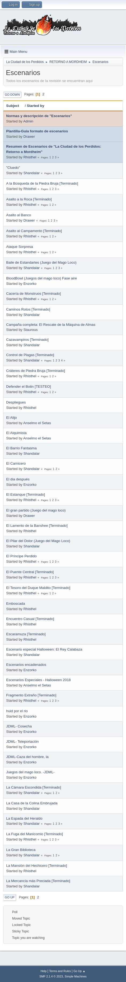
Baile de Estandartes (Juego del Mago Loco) (41, 262)
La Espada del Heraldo (24, 818)
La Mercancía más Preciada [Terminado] (38, 881)
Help (44, 971)
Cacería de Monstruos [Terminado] (33, 294)
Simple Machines (76, 976)
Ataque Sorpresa (19, 247)
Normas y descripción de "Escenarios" (39, 116)
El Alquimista (16, 433)
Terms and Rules (60, 971)
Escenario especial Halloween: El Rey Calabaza (44, 649)
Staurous (30, 330)
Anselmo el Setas (37, 423)
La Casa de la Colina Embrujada (32, 803)
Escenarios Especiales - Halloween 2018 (38, 680)
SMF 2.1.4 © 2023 (51, 976)
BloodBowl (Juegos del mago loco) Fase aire (41, 278)
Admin (28, 121)
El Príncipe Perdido (21, 556)
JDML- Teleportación (22, 742)
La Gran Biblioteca (21, 850)
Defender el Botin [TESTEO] (28, 386)
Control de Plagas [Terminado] (30, 355)
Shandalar (31, 173)
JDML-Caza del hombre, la (27, 757)
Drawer (29, 137)
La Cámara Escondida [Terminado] (33, 787)
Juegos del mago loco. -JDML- (30, 772)
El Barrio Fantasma (21, 448)
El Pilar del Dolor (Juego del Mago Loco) (38, 541)
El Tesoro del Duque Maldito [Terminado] (38, 588)
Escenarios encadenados (26, 665)
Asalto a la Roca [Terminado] (29, 199)
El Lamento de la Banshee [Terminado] (37, 526)
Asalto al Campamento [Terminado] (34, 231)
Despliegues (16, 402)
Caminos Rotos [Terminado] (28, 309)
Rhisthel (29, 157)
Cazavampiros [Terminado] (27, 340)
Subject (15, 106)
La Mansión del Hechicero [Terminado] (36, 866)
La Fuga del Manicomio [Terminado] (34, 834)
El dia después (17, 479)
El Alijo (11, 418)
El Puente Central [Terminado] (30, 572)
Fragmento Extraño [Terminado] (31, 695)
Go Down (12, 94)
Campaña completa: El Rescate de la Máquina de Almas (50, 325)
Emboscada (15, 604)
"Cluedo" (13, 168)
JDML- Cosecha (19, 726)
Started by (35, 106)
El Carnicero (16, 463)
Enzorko (29, 284)
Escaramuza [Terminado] (25, 634)
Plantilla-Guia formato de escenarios (37, 131)
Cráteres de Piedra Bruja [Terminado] (35, 371)
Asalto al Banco (18, 215)
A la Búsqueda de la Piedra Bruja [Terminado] (42, 183)
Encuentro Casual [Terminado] (30, 619)
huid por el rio (17, 711)
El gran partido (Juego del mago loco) (36, 510)
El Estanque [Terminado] (25, 494)
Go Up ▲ (79, 971)
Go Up (9, 897)
